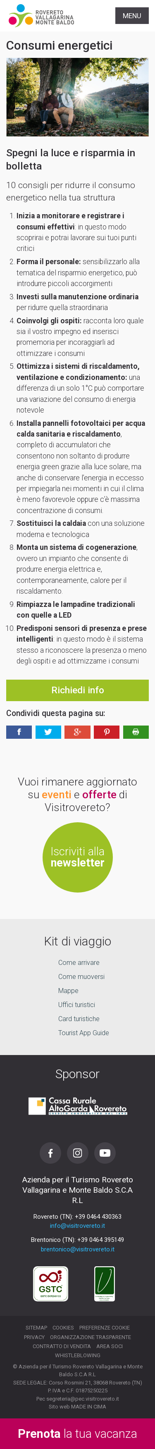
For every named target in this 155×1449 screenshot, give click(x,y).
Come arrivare (79, 963)
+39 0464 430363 (98, 1216)
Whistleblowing (77, 1355)
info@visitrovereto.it (77, 1225)
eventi (57, 794)
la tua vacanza (77, 1434)
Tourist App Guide (83, 1033)
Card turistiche (79, 1019)
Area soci (109, 1346)
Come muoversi (81, 977)
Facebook (50, 1153)
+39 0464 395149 (100, 1240)
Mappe (68, 991)
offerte (99, 794)
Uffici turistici (76, 1005)
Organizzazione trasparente (90, 1337)
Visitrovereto (41, 15)
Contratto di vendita (62, 1346)
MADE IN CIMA (88, 1407)
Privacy (34, 1337)
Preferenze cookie (104, 1328)
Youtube (105, 1153)
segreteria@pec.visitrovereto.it (82, 1399)
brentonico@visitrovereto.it (77, 1249)
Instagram (77, 1153)
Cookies (63, 1328)
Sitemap (36, 1328)
